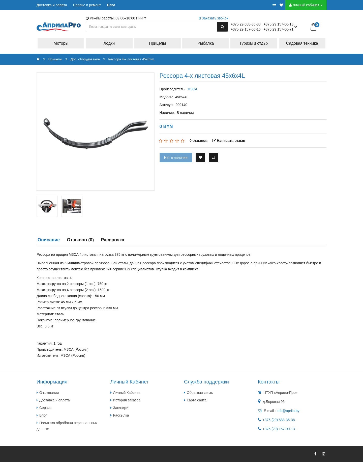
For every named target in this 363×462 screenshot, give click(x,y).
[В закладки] (200, 157)
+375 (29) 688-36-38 (279, 420)
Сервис (45, 408)
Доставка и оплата (52, 5)
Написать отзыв (228, 141)
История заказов (126, 400)
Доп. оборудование (85, 59)
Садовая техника (302, 43)
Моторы (60, 43)
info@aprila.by (288, 411)
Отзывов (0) (80, 239)
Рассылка (121, 415)
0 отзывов (198, 141)
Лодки (109, 43)
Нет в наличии (176, 158)
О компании (49, 393)
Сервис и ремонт (87, 5)
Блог (111, 5)
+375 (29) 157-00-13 (279, 429)
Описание (49, 239)
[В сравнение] (213, 157)
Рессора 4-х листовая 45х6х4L (131, 59)
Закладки (121, 408)
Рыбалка (205, 43)
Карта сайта (196, 400)
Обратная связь (200, 393)
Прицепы (157, 43)
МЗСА (192, 89)
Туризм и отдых (253, 43)
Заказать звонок (213, 18)
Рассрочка (112, 239)
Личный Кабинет (126, 393)
